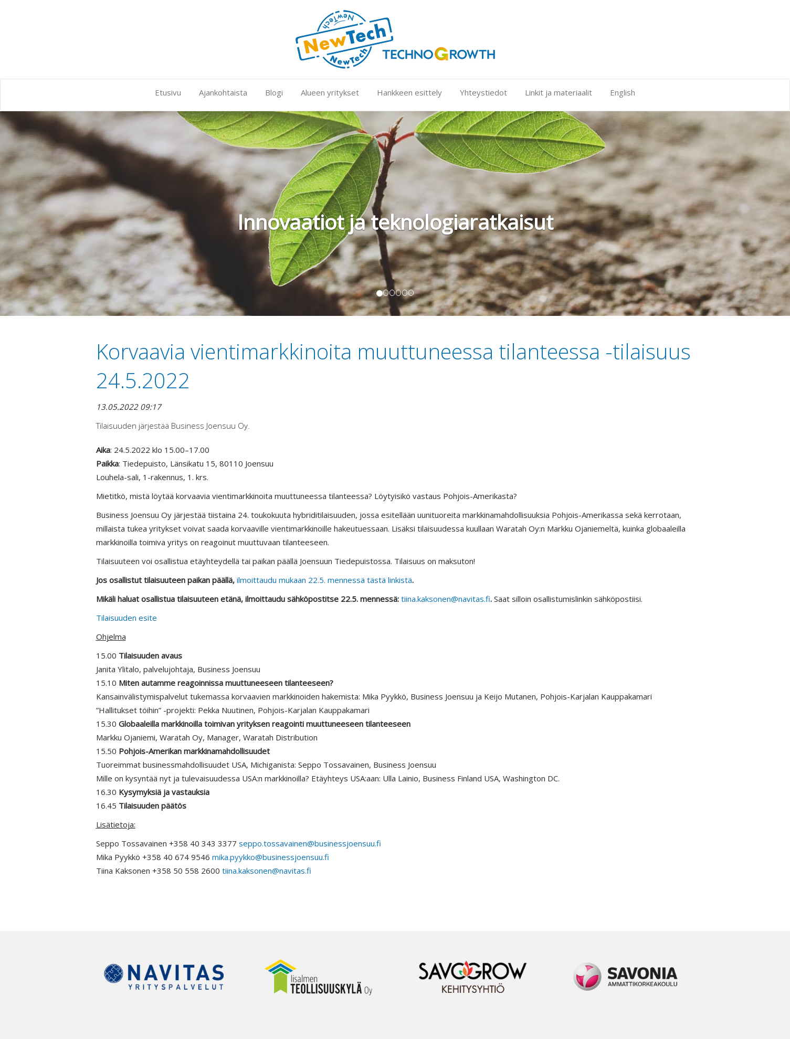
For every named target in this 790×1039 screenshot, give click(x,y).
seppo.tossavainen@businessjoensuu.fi (310, 843)
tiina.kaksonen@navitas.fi (445, 598)
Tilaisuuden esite (126, 617)
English (622, 92)
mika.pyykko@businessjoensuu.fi (270, 857)
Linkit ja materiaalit (558, 92)
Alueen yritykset (330, 92)
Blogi (274, 92)
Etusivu (168, 92)
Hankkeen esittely (409, 92)
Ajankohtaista (223, 92)
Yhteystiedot (483, 92)
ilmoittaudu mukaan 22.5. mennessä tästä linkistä (324, 580)
